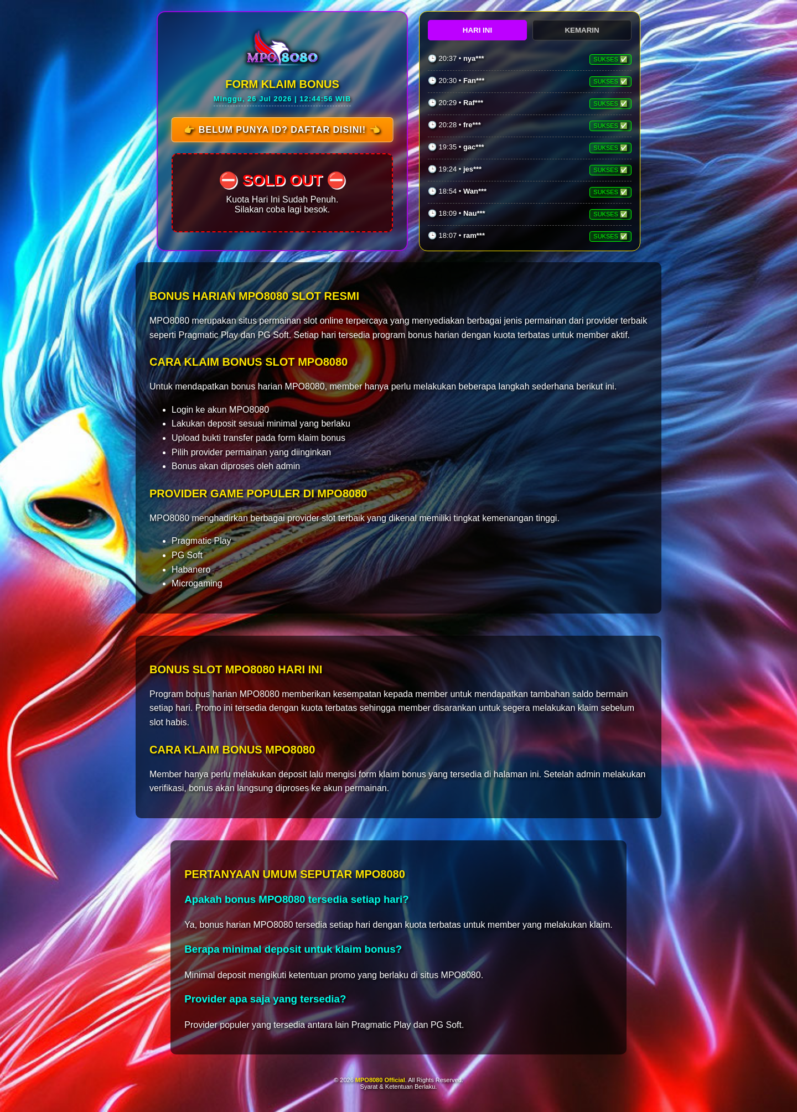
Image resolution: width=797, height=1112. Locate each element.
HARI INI (477, 30)
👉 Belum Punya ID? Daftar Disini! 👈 (282, 129)
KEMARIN (582, 30)
